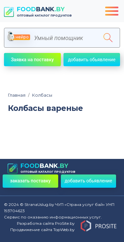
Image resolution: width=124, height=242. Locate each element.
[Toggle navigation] (111, 11)
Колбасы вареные (45, 108)
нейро (19, 37)
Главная (16, 95)
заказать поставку (30, 180)
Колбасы (40, 95)
